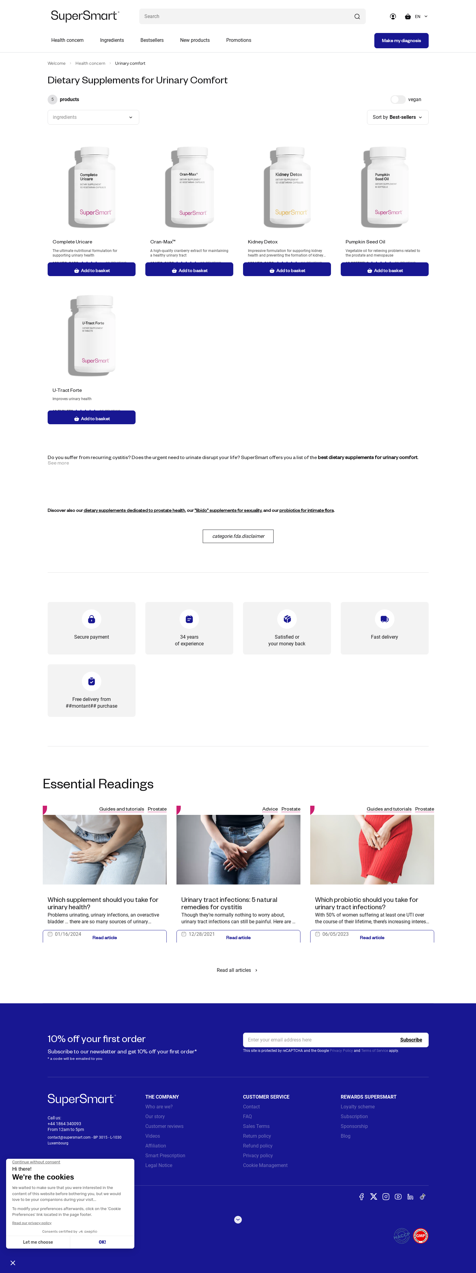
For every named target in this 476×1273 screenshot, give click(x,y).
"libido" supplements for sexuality (227, 510)
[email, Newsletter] (336, 1040)
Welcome (57, 63)
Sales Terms (256, 1126)
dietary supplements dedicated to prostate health (134, 510)
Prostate (157, 808)
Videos (152, 1136)
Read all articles (238, 970)
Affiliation (155, 1146)
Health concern (67, 40)
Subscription (354, 1116)
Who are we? (159, 1107)
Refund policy (258, 1146)
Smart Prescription (165, 1155)
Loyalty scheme (358, 1107)
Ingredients (112, 40)
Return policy (257, 1136)
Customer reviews (164, 1126)
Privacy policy (258, 1155)
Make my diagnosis (401, 40)
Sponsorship (354, 1126)
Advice (270, 808)
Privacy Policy (341, 1051)
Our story (155, 1116)
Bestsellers (152, 40)
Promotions (238, 40)
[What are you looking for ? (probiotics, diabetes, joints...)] (252, 16)
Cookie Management (265, 1165)
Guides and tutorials (121, 808)
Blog (346, 1136)
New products (195, 40)
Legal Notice (158, 1165)
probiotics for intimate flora (306, 510)
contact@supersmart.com (69, 1137)
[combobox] (422, 16)
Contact (251, 1107)
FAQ (247, 1116)
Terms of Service (374, 1051)
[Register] (411, 1040)
